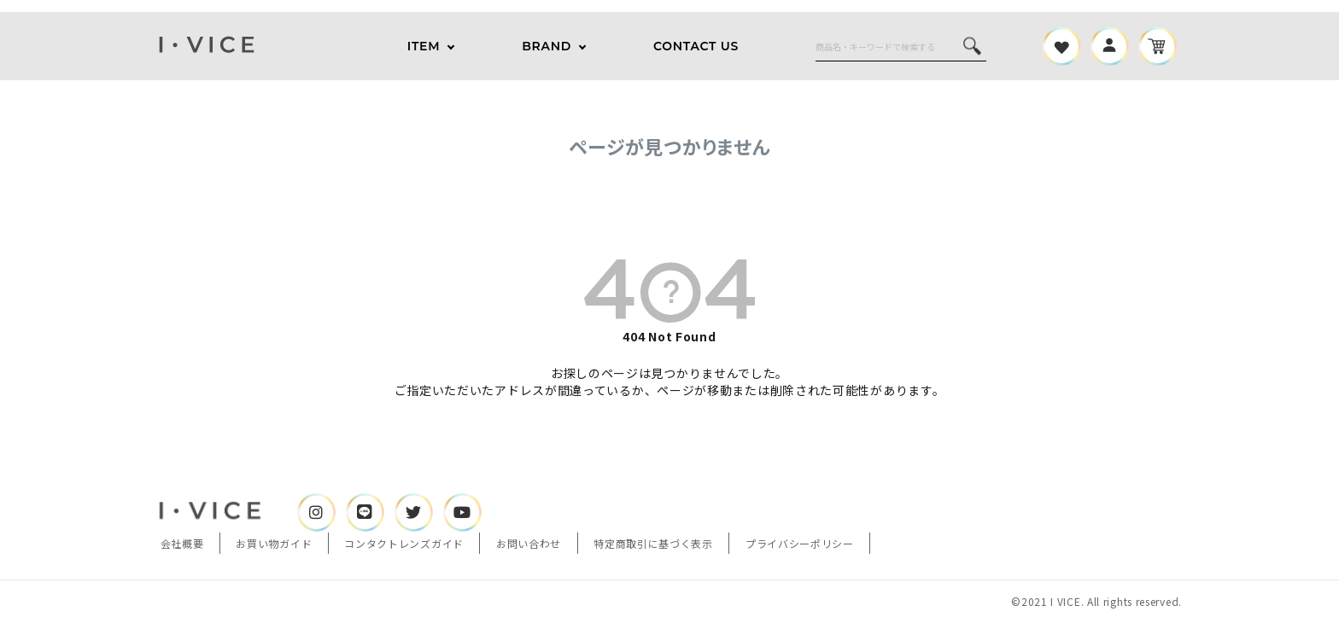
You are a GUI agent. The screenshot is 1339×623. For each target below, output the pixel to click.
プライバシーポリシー (800, 543)
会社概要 (182, 543)
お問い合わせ (528, 543)
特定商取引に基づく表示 (653, 543)
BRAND (546, 46)
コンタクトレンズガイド (404, 543)
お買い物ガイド (274, 543)
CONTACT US (696, 46)
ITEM (423, 46)
